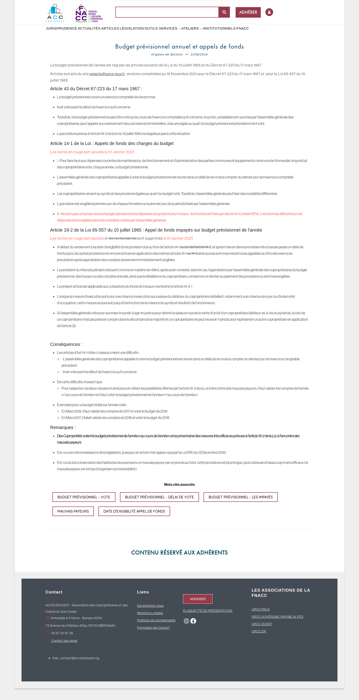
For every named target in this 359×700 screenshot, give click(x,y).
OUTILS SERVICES (170, 34)
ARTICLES (114, 34)
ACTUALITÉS (91, 34)
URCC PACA (261, 621)
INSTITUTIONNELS (230, 34)
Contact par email (61, 652)
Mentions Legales (150, 625)
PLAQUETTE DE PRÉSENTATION (207, 622)
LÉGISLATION (138, 34)
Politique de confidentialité (156, 632)
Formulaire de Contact (153, 639)
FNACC (255, 34)
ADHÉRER (248, 12)
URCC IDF (259, 643)
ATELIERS (201, 34)
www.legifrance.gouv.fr (107, 85)
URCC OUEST (262, 636)
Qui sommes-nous (150, 617)
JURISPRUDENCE (62, 34)
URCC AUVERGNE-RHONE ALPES (277, 628)
